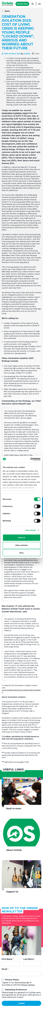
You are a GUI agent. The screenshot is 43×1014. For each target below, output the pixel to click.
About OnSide (14, 850)
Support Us (12, 891)
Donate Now (22, 4)
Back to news (13, 808)
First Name (7, 959)
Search (33, 3)
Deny (21, 553)
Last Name (28, 959)
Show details (30, 530)
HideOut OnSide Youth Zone (16, 609)
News (7, 11)
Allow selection (21, 545)
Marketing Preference (16, 990)
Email (4, 969)
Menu (39, 4)
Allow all (21, 538)
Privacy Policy (12, 980)
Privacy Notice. (28, 985)
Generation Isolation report (15, 113)
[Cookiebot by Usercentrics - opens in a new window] (30, 459)
